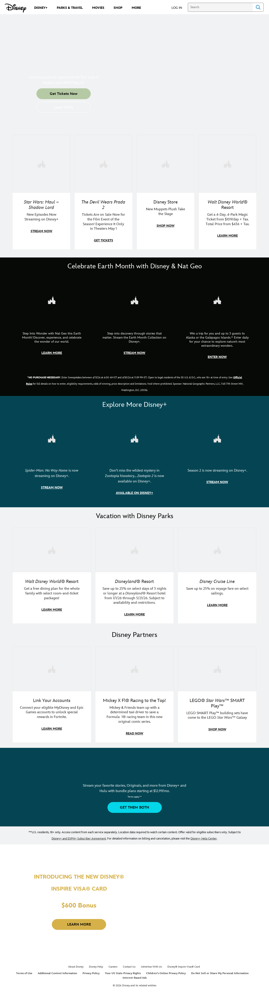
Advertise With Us (151, 964)
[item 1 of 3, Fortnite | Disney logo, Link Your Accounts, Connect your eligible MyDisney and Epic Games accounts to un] (52, 692)
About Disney (75, 964)
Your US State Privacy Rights (123, 971)
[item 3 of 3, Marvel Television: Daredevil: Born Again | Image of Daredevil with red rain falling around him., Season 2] (217, 458)
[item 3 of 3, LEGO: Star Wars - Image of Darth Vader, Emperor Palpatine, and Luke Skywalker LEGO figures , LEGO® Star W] (217, 692)
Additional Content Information (57, 971)
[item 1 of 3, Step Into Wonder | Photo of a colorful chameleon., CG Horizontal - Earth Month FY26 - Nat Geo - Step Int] (52, 321)
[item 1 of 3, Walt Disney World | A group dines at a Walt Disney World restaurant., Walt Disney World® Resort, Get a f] (52, 574)
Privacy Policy (91, 971)
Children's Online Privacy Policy (166, 971)
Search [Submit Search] (258, 7)
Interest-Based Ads (135, 975)
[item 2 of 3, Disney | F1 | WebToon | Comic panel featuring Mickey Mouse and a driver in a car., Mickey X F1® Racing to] (134, 692)
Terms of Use (24, 971)
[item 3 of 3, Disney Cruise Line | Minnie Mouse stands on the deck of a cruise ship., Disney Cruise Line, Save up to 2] (217, 574)
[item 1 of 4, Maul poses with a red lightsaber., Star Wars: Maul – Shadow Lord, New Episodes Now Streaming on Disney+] (41, 192)
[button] (179, 7)
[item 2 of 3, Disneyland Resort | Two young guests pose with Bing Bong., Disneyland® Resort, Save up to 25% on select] (134, 574)
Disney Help (96, 964)
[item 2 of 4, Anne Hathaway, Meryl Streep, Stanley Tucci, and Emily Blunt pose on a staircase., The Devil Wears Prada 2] (103, 192)
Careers (113, 964)
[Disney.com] (15, 8)
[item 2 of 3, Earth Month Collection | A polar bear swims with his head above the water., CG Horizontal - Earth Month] (134, 321)
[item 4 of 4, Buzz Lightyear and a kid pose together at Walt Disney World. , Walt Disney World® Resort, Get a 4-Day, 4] (227, 192)
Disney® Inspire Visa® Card (183, 964)
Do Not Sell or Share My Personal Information (220, 971)
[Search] (220, 7)
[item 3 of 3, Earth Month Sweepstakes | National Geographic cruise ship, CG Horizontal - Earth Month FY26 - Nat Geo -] (217, 321)
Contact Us (129, 964)
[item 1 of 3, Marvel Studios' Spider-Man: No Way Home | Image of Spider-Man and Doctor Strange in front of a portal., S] (52, 458)
